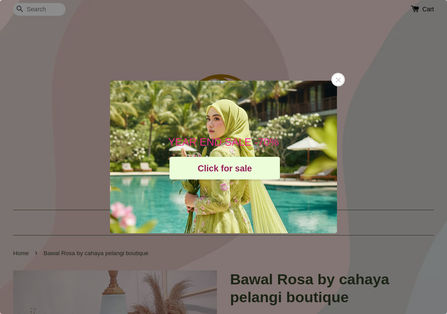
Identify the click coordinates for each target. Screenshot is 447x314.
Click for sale (225, 168)
